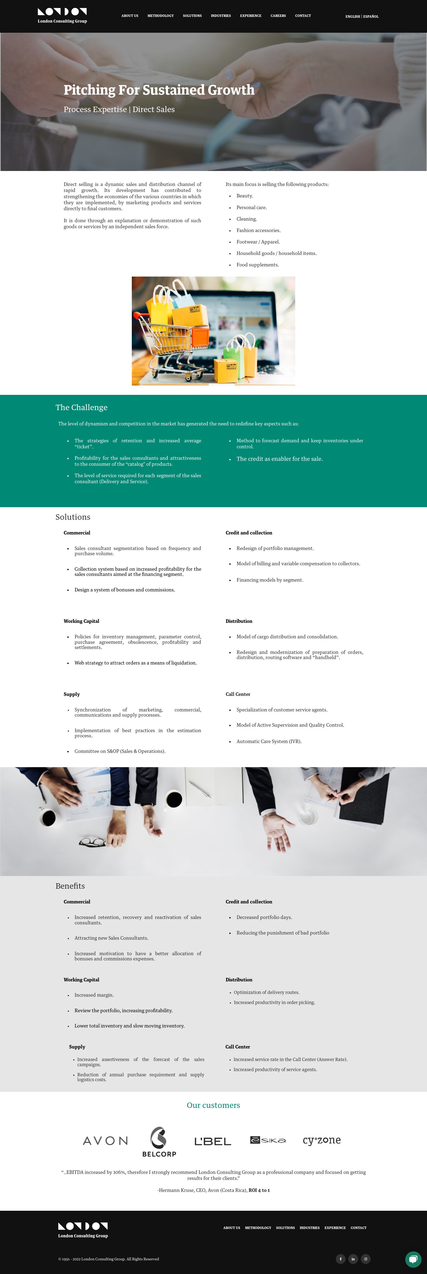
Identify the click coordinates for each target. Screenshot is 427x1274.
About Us (129, 16)
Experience (250, 16)
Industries (221, 16)
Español (371, 17)
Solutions (192, 16)
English (353, 17)
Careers (278, 16)
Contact (303, 16)
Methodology (161, 16)
